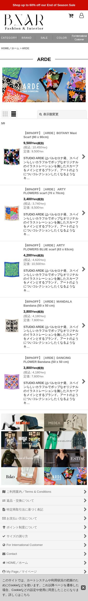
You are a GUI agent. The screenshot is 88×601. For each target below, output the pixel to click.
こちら (25, 595)
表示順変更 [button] (48, 114)
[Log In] (81, 15)
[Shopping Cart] (70, 15)
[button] (61, 38)
